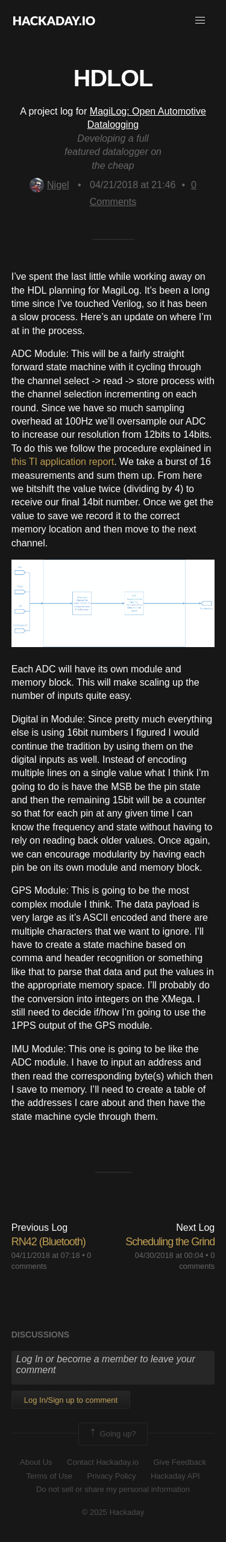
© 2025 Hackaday (113, 1512)
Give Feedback (179, 1462)
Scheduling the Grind (170, 1242)
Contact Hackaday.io (103, 1462)
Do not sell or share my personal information (113, 1489)
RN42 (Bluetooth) (48, 1242)
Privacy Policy (111, 1475)
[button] (200, 20)
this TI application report (62, 462)
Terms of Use (49, 1475)
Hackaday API (175, 1475)
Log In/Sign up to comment (71, 1400)
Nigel (49, 185)
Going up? (112, 1434)
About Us (36, 1462)
